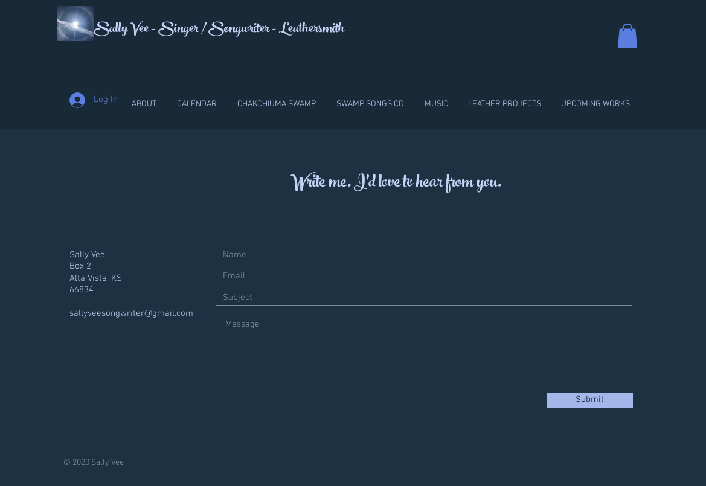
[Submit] (590, 400)
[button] (627, 36)
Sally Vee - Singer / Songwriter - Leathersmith (219, 29)
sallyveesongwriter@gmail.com (131, 313)
